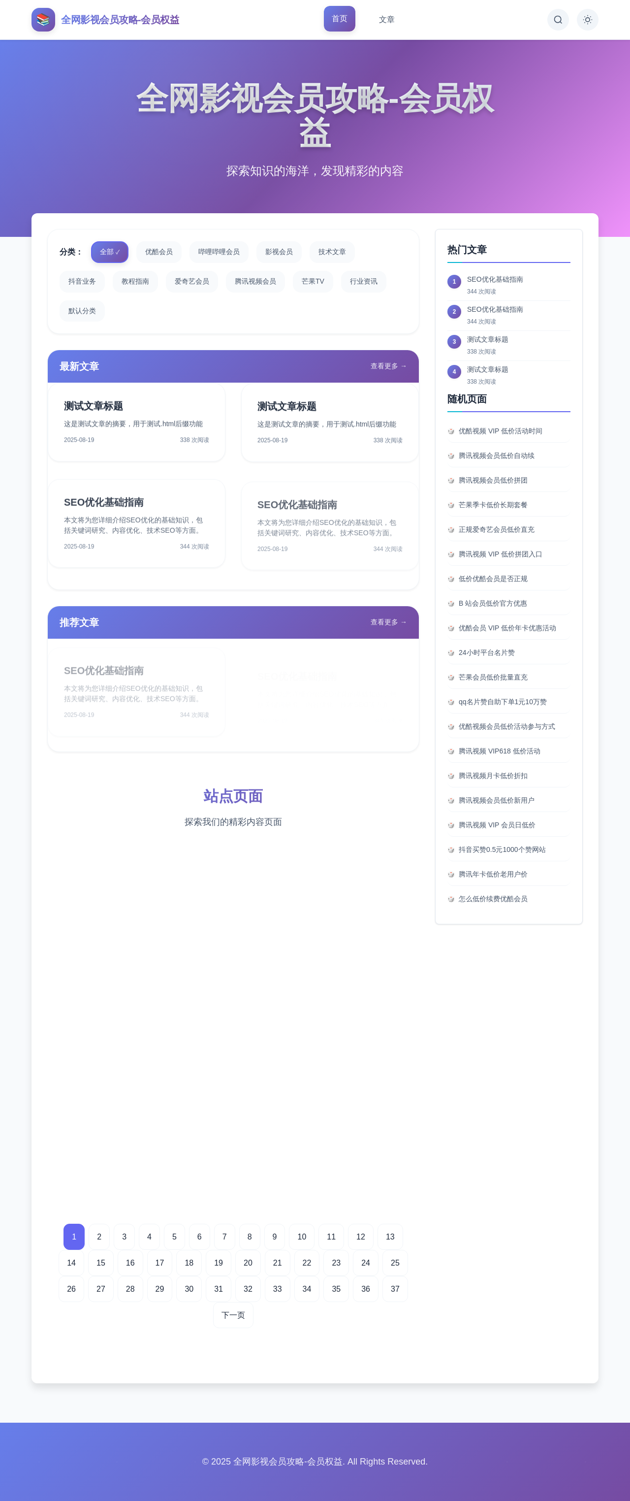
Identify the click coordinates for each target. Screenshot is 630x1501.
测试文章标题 (93, 409)
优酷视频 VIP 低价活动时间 (500, 431)
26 (71, 1289)
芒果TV (313, 281)
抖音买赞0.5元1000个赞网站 (502, 849)
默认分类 (82, 311)
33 (277, 1289)
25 (395, 1263)
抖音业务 (82, 281)
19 (218, 1263)
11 (331, 1237)
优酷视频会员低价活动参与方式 (507, 726)
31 (218, 1289)
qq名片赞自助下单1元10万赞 (503, 702)
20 (248, 1263)
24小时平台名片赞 (487, 652)
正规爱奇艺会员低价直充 (497, 529)
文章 (387, 19)
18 (189, 1263)
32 (248, 1289)
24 (365, 1263)
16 (130, 1263)
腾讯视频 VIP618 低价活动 (499, 751)
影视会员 (279, 252)
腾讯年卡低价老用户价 (493, 874)
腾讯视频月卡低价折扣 (493, 776)
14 (71, 1263)
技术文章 (332, 252)
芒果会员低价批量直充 (493, 677)
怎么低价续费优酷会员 (493, 899)
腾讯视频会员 (255, 281)
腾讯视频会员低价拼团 (493, 480)
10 (301, 1237)
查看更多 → (389, 366)
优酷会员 (159, 252)
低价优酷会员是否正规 (493, 579)
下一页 (233, 1315)
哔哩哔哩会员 (219, 252)
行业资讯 (364, 281)
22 (307, 1263)
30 (189, 1289)
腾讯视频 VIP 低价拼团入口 (500, 554)
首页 (339, 18)
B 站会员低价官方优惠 (493, 603)
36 (365, 1289)
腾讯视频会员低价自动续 (497, 455)
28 (130, 1289)
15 (100, 1263)
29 (160, 1289)
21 (277, 1263)
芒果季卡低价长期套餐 (493, 505)
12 (360, 1237)
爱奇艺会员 (192, 281)
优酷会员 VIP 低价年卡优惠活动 (507, 628)
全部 (107, 252)
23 (336, 1263)
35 (336, 1289)
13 (390, 1237)
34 (307, 1289)
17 (160, 1263)
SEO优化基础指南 (104, 510)
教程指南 (135, 281)
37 (395, 1289)
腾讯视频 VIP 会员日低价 (497, 825)
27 (100, 1289)
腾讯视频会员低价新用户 (497, 800)
